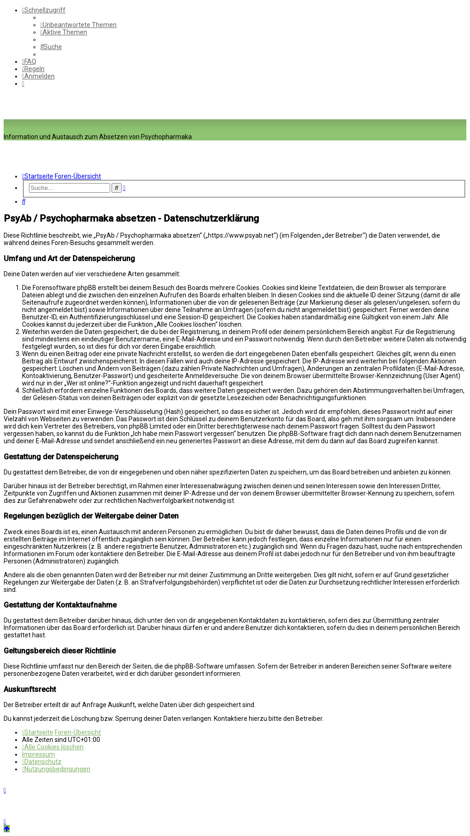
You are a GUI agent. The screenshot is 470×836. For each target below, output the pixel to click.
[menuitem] (78, 24)
